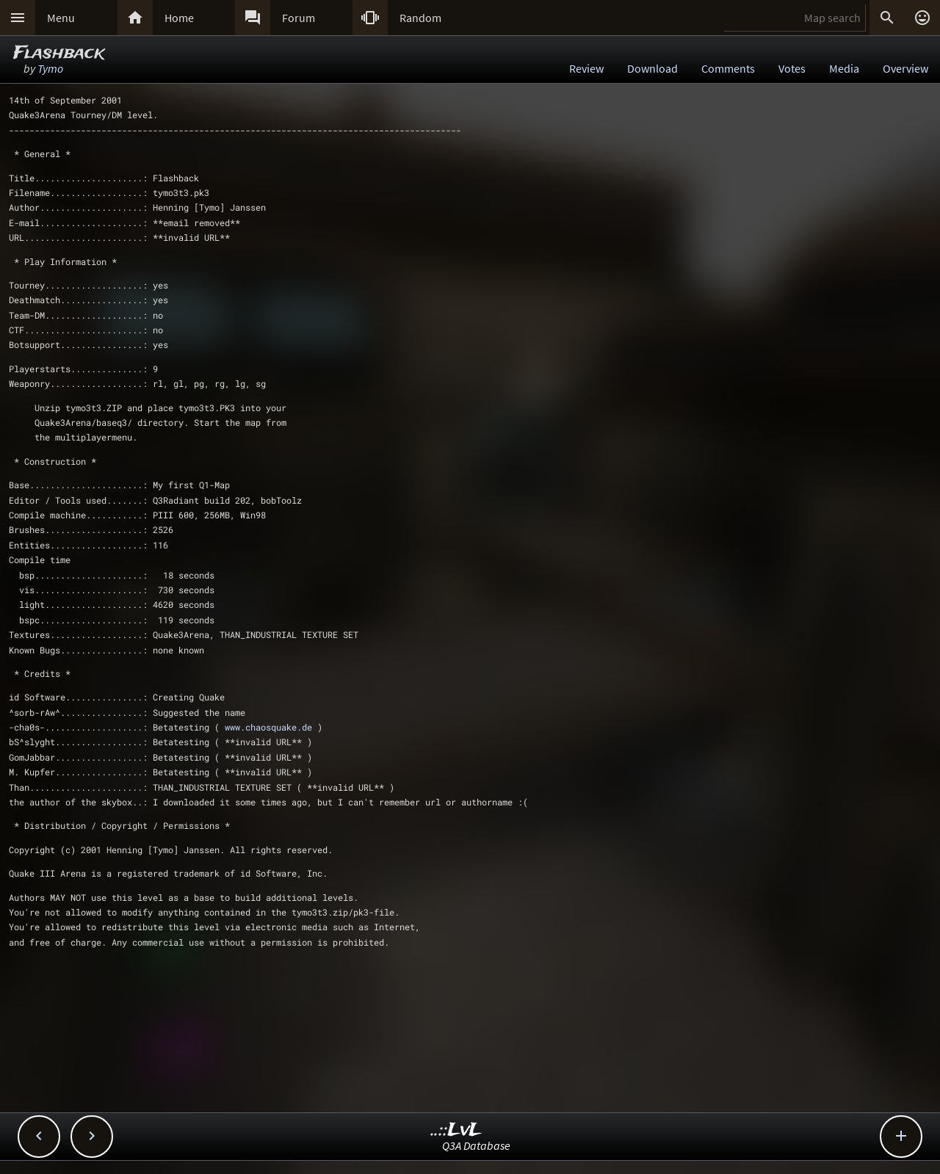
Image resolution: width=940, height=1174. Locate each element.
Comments (728, 68)
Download (652, 68)
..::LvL (456, 1130)
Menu (61, 17)
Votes (792, 68)
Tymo (50, 68)
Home (179, 17)
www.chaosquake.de (268, 727)
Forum (298, 17)
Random (420, 17)
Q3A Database (476, 1145)
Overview (905, 68)
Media (844, 68)
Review (586, 68)
